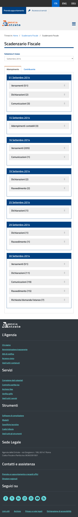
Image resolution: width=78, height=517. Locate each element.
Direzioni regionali (9, 478)
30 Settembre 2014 (19, 256)
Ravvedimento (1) (20, 242)
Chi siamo (6, 344)
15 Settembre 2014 (19, 118)
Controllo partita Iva (10, 384)
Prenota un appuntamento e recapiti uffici (20, 474)
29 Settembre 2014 (19, 225)
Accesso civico (8, 358)
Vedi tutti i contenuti (11, 362)
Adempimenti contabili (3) (24, 126)
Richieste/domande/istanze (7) (27, 300)
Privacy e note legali (33, 511)
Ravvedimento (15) (21, 291)
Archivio (17, 511)
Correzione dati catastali (12, 380)
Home (15, 35)
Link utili (6, 511)
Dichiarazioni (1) (19, 210)
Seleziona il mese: (12, 53)
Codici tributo (8, 429)
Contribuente (29, 69)
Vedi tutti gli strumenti (12, 433)
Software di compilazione (13, 415)
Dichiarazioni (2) (19, 95)
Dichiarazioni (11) (20, 273)
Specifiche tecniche (10, 424)
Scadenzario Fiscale (30, 35)
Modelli (5, 419)
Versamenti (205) (20, 148)
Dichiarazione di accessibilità (59, 511)
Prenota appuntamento (14, 10)
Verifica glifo (7, 393)
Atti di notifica (8, 353)
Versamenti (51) (19, 85)
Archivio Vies (7, 389)
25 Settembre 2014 (19, 202)
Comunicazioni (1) (20, 157)
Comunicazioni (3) (20, 103)
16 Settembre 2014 (19, 140)
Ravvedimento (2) (20, 188)
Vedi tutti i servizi (9, 398)
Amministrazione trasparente (14, 349)
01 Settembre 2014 (19, 77)
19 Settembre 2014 (19, 171)
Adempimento (13, 69)
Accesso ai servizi (37, 10)
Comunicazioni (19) (21, 282)
